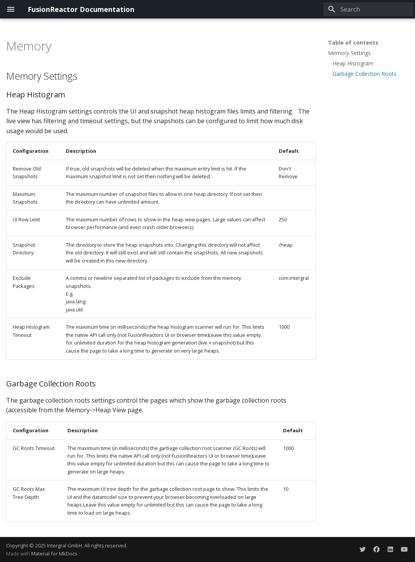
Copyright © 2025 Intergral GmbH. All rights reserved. (66, 545)
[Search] (368, 9)
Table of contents (353, 42)
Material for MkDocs (54, 553)
